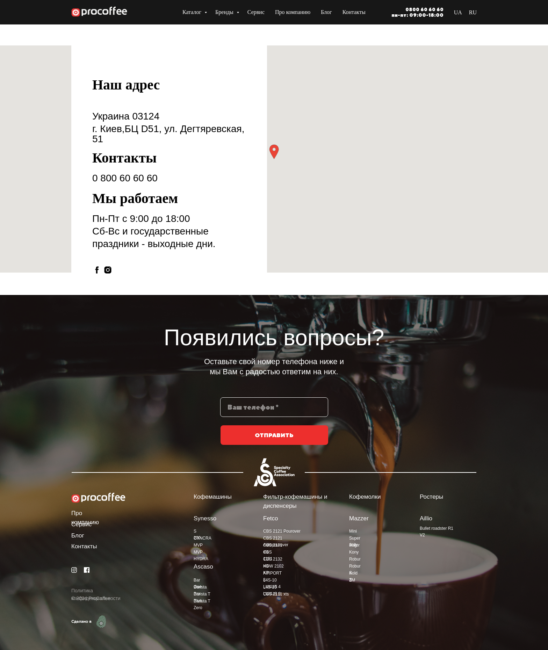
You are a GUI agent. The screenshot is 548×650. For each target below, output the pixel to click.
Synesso (205, 518)
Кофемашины (213, 496)
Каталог (192, 12)
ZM (352, 580)
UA (458, 12)
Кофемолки (365, 496)
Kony (354, 552)
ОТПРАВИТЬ (274, 442)
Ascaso (203, 566)
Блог (326, 12)
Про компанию (292, 12)
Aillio (426, 518)
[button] (274, 151)
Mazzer (359, 518)
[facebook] (97, 270)
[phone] (274, 414)
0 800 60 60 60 (125, 178)
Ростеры (431, 496)
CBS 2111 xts (276, 594)
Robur (355, 559)
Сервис (256, 12)
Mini (353, 531)
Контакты (354, 12)
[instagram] (107, 270)
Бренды (225, 12)
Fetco (270, 518)
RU (473, 12)
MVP (198, 545)
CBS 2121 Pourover (282, 531)
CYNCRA (202, 538)
